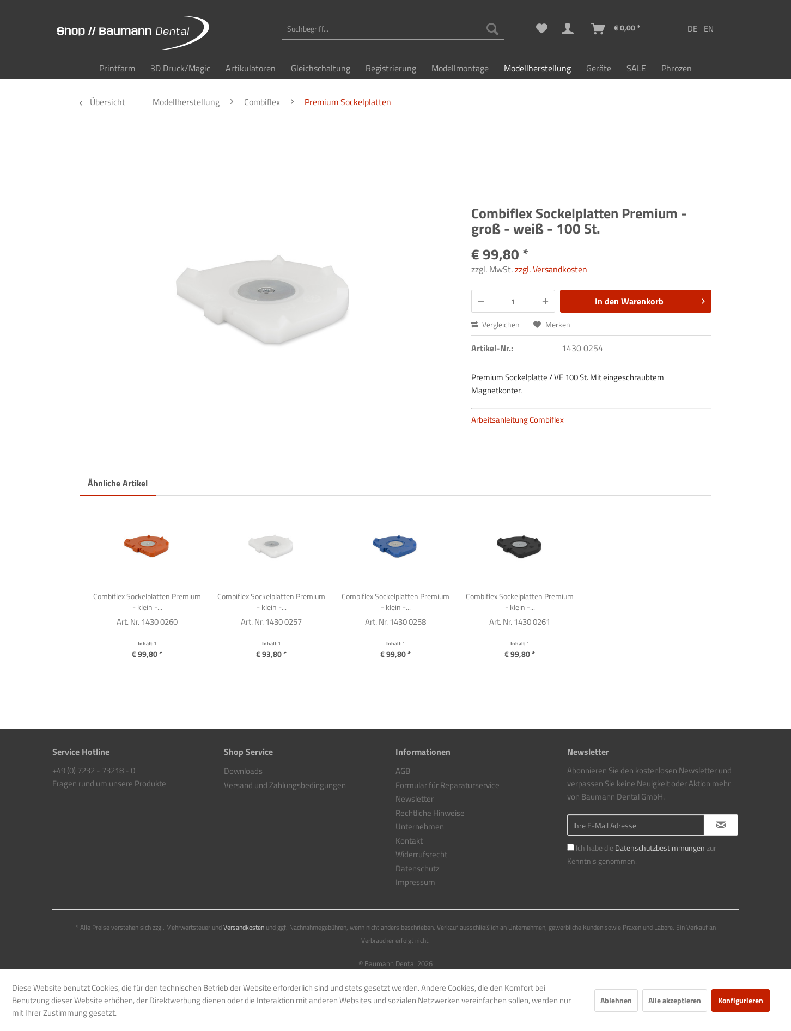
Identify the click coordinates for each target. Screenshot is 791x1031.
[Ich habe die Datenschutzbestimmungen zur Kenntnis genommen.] (570, 847)
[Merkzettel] (542, 29)
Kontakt (409, 840)
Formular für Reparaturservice (448, 785)
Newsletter (415, 798)
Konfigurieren (740, 1000)
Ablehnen (616, 1000)
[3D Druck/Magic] (180, 68)
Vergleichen (495, 324)
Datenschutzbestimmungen (660, 847)
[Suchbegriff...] (393, 29)
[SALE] (636, 68)
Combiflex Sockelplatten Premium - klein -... (147, 602)
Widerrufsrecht (421, 854)
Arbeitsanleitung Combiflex (517, 419)
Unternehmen (420, 826)
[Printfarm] (117, 68)
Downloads (243, 771)
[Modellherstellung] (537, 68)
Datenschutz (418, 868)
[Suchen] (492, 29)
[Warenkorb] (616, 29)
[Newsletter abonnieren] (721, 825)
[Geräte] (599, 68)
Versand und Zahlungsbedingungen (285, 785)
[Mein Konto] (569, 29)
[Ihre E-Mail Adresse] (635, 825)
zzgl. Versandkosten (551, 269)
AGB (403, 771)
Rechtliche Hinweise (430, 813)
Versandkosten (243, 927)
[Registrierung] (391, 68)
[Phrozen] (676, 68)
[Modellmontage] (460, 68)
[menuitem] (393, 29)
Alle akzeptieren (674, 1000)
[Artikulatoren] (250, 68)
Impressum (415, 882)
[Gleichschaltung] (320, 68)
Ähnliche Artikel (118, 483)
